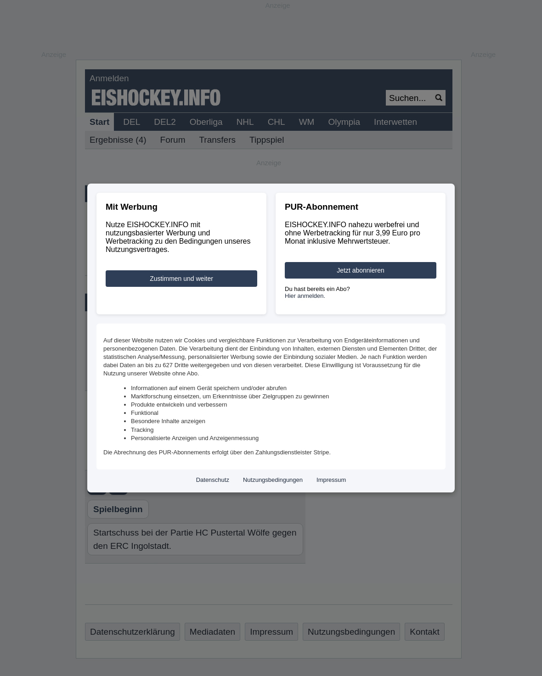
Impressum (331, 479)
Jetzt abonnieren (360, 270)
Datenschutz (212, 479)
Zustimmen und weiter (181, 278)
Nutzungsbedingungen (273, 479)
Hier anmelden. (305, 295)
